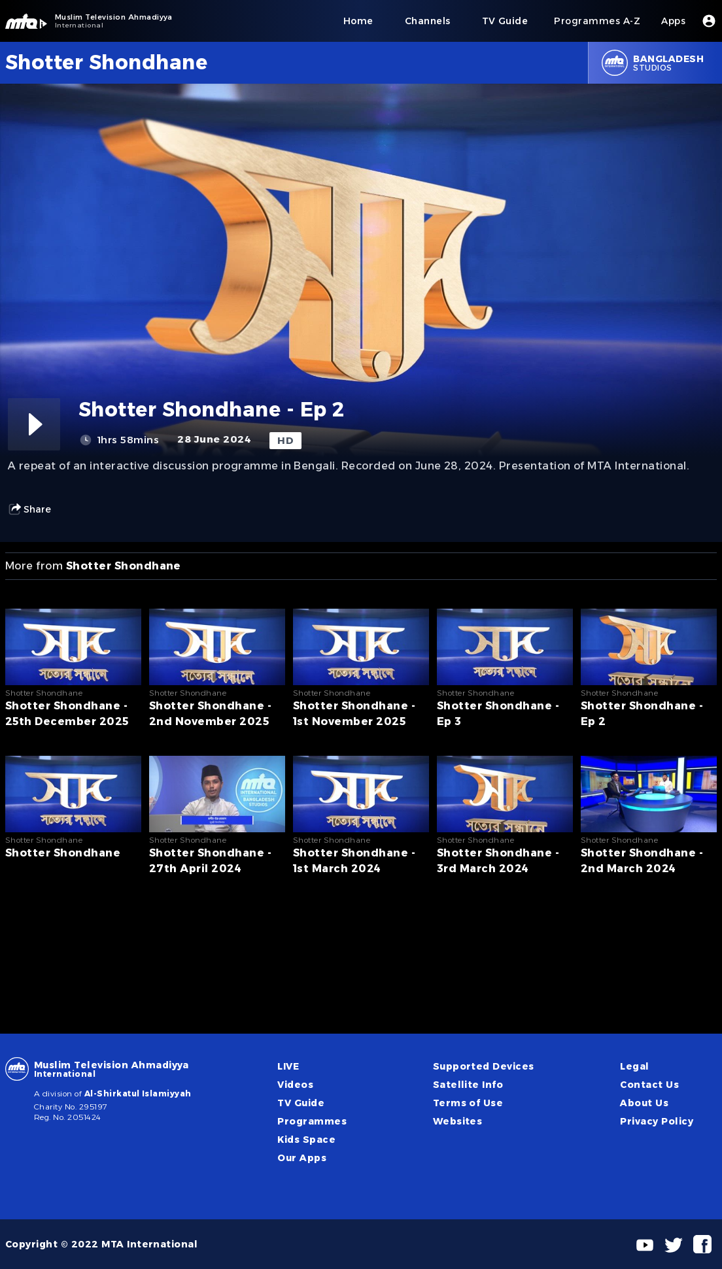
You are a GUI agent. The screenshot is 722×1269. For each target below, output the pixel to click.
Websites (458, 1121)
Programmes (312, 1121)
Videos (295, 1085)
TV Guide (300, 1103)
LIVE (288, 1066)
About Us (644, 1103)
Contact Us (649, 1085)
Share (29, 509)
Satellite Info (468, 1085)
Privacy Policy (656, 1121)
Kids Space (306, 1139)
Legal (634, 1066)
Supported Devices (483, 1066)
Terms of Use (468, 1103)
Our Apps (301, 1158)
